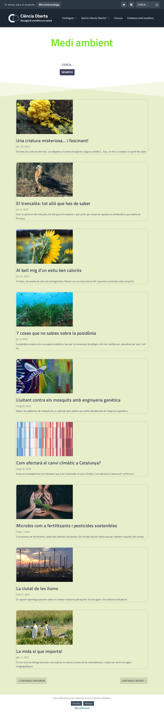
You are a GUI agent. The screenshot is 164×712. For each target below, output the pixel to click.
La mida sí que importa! (39, 651)
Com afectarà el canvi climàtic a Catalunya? (58, 463)
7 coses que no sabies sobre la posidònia (56, 333)
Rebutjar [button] (88, 703)
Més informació (82, 708)
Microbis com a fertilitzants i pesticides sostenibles (66, 526)
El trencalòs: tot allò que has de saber (53, 203)
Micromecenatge (49, 5)
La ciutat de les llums (37, 588)
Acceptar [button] (76, 703)
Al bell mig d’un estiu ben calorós (48, 270)
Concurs (118, 18)
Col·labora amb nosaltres (140, 18)
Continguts (68, 18)
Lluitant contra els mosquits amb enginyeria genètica (68, 400)
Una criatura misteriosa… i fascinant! (52, 141)
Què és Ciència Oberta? (93, 18)
